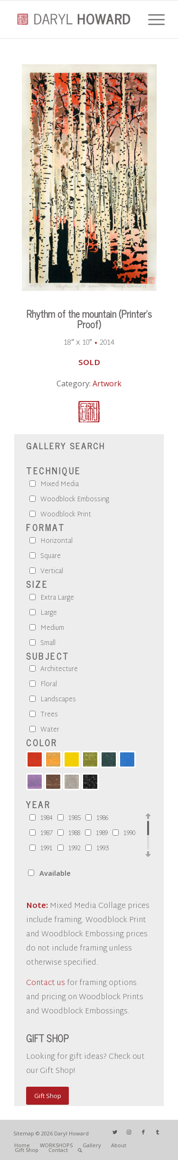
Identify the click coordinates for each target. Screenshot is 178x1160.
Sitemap (23, 1133)
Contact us (45, 983)
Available (55, 873)
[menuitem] (22, 1145)
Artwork (107, 383)
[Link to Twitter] (115, 1132)
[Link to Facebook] (143, 1132)
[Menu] (152, 19)
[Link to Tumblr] (157, 1132)
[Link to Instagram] (129, 1132)
